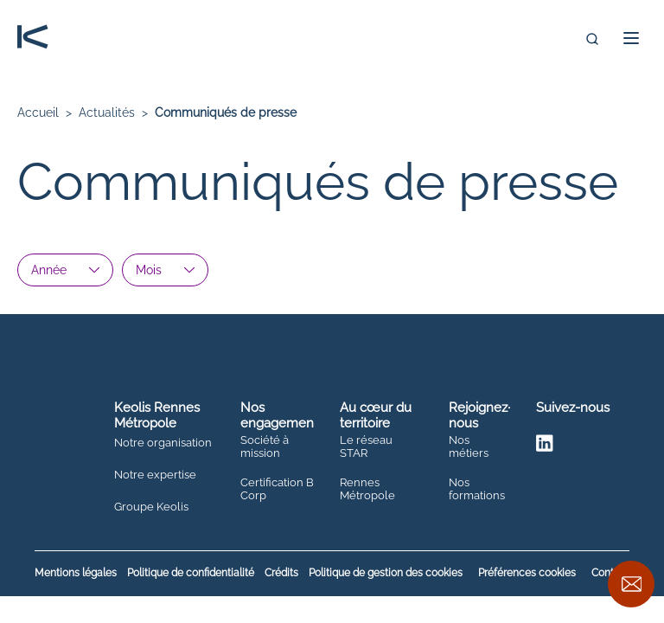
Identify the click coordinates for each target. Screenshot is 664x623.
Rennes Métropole (367, 489)
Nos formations (477, 489)
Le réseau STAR (366, 446)
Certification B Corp (277, 489)
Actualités (107, 112)
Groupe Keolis (151, 507)
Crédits (281, 573)
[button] (631, 38)
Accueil (38, 112)
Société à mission (264, 446)
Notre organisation (163, 443)
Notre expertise (155, 475)
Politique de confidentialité (190, 573)
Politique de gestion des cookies (386, 573)
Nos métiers (468, 446)
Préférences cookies (527, 573)
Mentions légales (76, 573)
